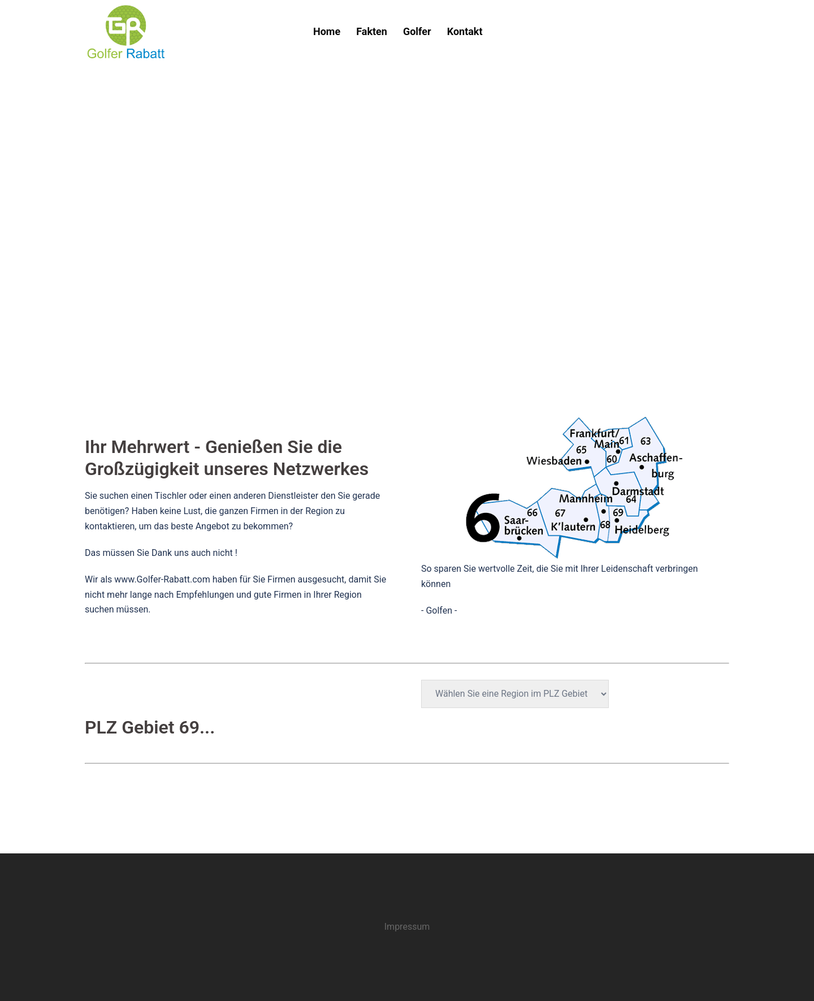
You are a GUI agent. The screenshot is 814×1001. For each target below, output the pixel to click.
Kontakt (465, 31)
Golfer (417, 31)
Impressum (407, 926)
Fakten (371, 31)
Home (326, 31)
